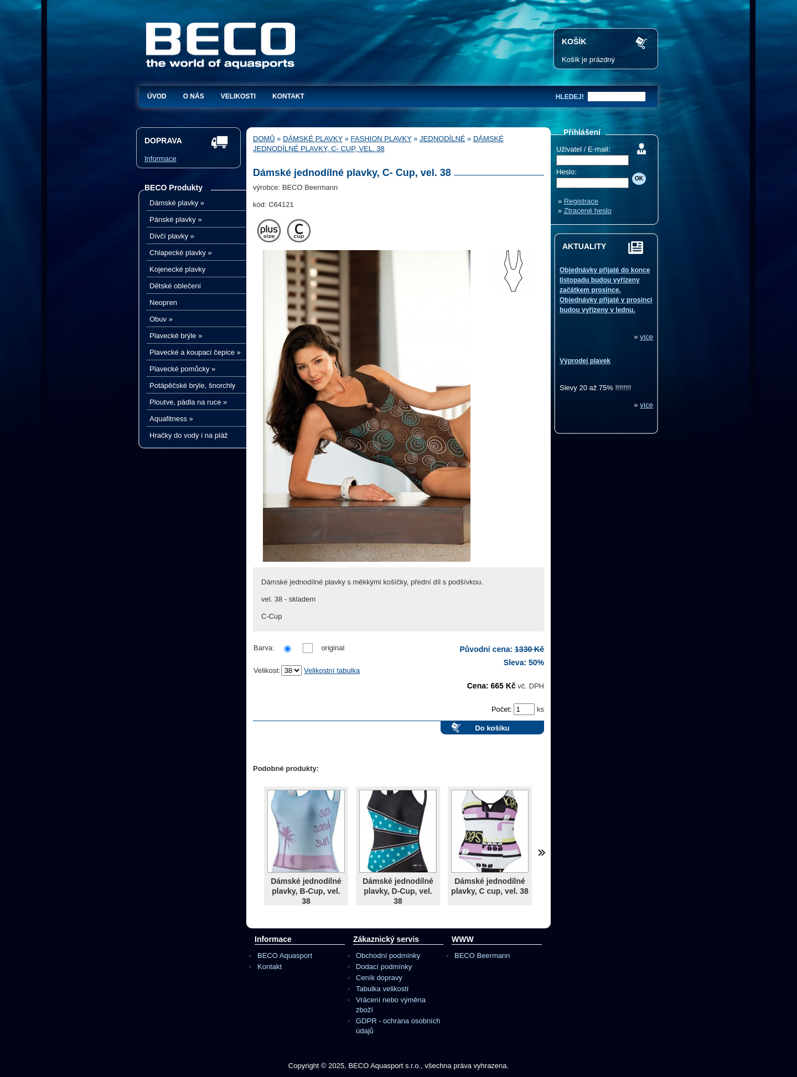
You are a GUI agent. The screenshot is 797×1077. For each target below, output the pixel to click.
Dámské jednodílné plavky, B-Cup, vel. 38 (306, 891)
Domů (264, 138)
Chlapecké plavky (180, 252)
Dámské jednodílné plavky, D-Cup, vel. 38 (398, 891)
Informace (160, 158)
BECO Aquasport (284, 955)
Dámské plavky (176, 203)
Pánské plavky (175, 219)
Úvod (157, 96)
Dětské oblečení (175, 286)
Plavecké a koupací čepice (195, 352)
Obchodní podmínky (388, 955)
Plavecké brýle (175, 336)
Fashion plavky (381, 138)
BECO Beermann (482, 955)
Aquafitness (171, 419)
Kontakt (288, 96)
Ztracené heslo (588, 210)
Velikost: (266, 670)
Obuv (161, 319)
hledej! (570, 97)
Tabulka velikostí (382, 989)
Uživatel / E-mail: (583, 149)
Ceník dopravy (379, 978)
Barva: (264, 648)
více (646, 337)
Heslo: (566, 172)
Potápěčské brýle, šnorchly (192, 385)
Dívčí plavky (171, 236)
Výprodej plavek (585, 361)
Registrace (581, 201)
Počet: (502, 709)
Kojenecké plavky (177, 269)
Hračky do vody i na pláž (188, 435)
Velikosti (238, 96)
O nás (193, 96)
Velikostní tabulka (332, 670)
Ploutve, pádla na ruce (188, 402)
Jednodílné (442, 138)
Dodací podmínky (384, 966)
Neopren (163, 302)
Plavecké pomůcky (182, 369)
